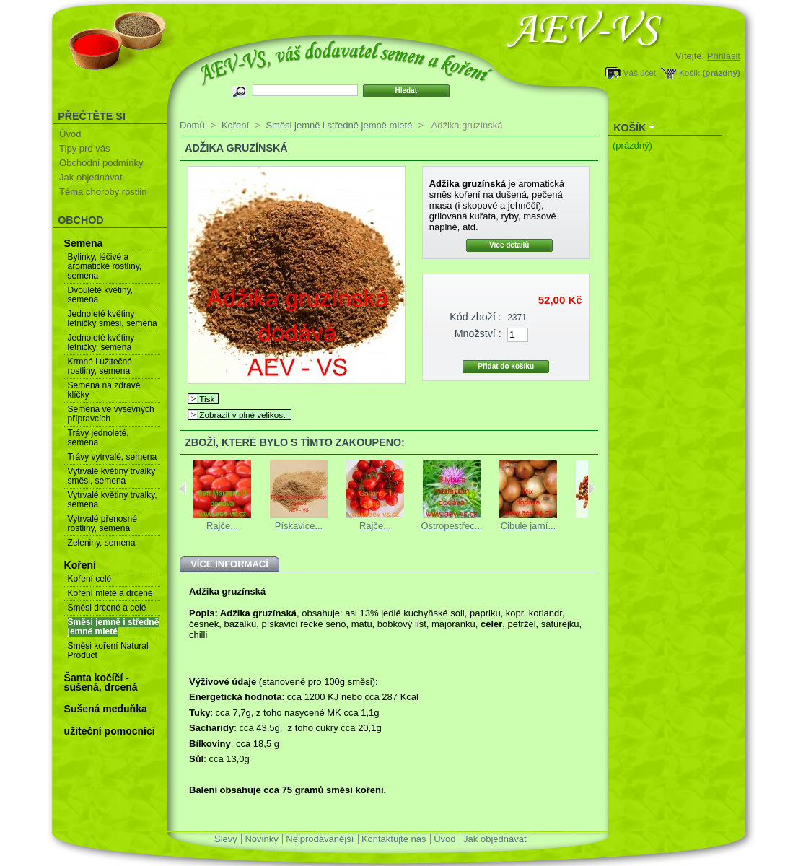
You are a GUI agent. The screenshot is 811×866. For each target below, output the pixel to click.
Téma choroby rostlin (102, 191)
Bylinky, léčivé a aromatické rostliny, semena (104, 266)
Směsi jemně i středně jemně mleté (113, 627)
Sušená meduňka (105, 708)
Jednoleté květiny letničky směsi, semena (112, 318)
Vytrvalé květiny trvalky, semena (112, 499)
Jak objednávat (90, 177)
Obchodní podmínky (101, 162)
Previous (183, 488)
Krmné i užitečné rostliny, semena (100, 366)
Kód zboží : (475, 317)
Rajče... (222, 525)
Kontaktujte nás (393, 839)
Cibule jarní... (528, 525)
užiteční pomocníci (109, 731)
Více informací (229, 564)
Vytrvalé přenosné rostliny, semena (102, 523)
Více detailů (509, 245)
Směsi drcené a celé (107, 608)
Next (591, 488)
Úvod (70, 133)
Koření (80, 565)
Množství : (478, 333)
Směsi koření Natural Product (108, 650)
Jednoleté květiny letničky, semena (101, 342)
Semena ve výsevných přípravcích (111, 414)
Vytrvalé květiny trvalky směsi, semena (112, 476)
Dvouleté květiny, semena (100, 295)
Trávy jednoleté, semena (98, 437)
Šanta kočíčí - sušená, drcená (101, 682)
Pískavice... (299, 525)
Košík (689, 72)
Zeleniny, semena (102, 543)
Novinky (261, 839)
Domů (192, 125)
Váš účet (639, 72)
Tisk (206, 398)
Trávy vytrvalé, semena (112, 457)
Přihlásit (723, 56)
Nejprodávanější (320, 839)
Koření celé (90, 579)
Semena (83, 243)
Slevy (225, 839)
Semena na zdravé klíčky (104, 390)
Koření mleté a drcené (110, 593)
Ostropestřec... (451, 525)
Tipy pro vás (84, 148)
